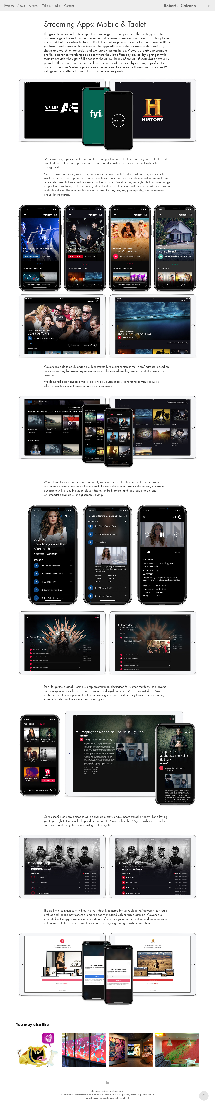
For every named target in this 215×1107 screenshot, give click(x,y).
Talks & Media (51, 5)
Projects (9, 5)
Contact (69, 5)
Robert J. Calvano (180, 5)
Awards (33, 5)
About (21, 5)
